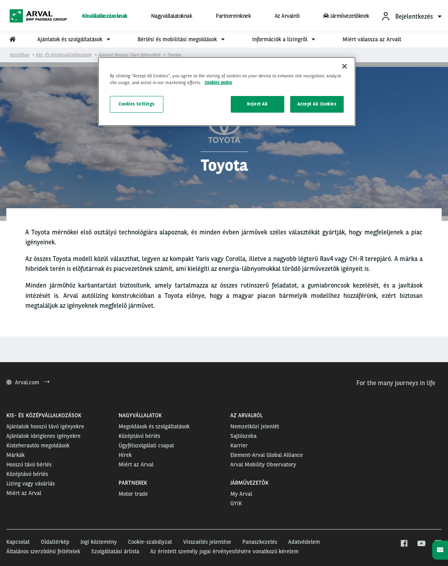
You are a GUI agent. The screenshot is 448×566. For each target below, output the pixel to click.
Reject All (257, 104)
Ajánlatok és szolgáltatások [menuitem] (74, 39)
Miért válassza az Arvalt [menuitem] (372, 39)
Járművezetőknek (346, 16)
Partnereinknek (233, 16)
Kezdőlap (19, 55)
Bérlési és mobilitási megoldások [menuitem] (182, 39)
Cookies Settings (137, 104)
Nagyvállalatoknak (171, 16)
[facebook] (404, 543)
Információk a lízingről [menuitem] (284, 39)
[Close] (344, 66)
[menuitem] (411, 16)
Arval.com (28, 382)
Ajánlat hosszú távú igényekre (129, 55)
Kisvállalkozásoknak (104, 16)
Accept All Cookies (316, 104)
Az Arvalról (287, 16)
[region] (227, 91)
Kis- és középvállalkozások (63, 55)
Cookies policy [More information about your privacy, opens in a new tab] (218, 82)
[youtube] (421, 543)
